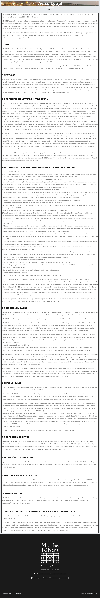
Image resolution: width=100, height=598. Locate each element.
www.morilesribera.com (13, 14)
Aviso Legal (35, 578)
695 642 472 (55, 570)
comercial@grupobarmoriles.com (55, 574)
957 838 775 (45, 570)
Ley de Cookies (63, 578)
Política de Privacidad (48, 578)
